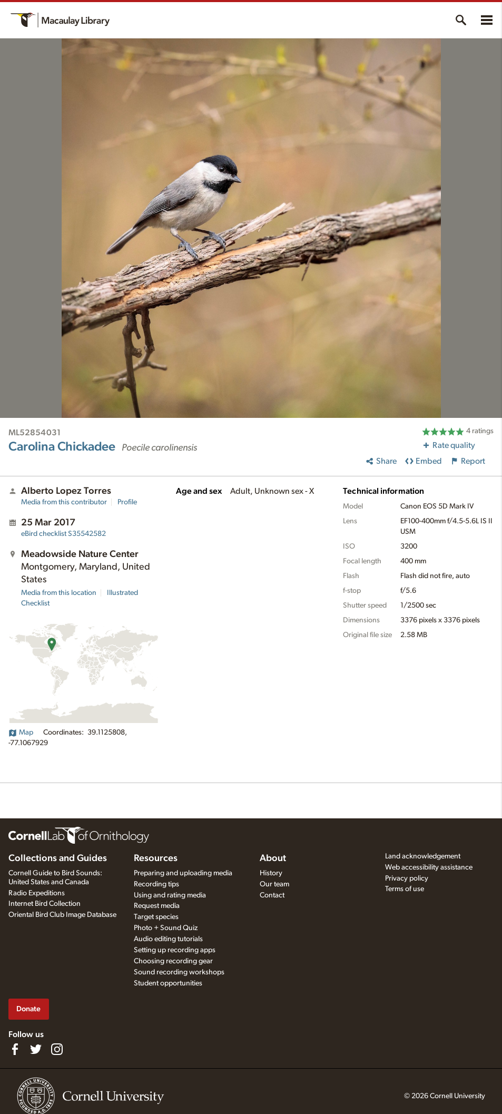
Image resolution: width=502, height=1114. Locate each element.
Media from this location (58, 593)
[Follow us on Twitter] (35, 1049)
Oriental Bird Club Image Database (62, 914)
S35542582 (63, 534)
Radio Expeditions (36, 893)
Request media (157, 906)
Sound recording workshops (179, 972)
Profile (127, 502)
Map (20, 732)
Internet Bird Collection (44, 903)
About (273, 858)
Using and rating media (170, 895)
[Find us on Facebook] (14, 1049)
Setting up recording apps (174, 950)
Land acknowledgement (422, 856)
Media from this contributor (64, 502)
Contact (272, 895)
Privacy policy (406, 878)
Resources (156, 858)
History (271, 873)
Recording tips (156, 884)
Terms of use (404, 889)
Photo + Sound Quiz (166, 928)
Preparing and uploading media (183, 873)
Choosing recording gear (173, 961)
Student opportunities (168, 983)
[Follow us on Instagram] (57, 1049)
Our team (274, 884)
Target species (156, 917)
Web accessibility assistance (429, 867)
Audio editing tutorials (168, 939)
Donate (28, 1009)
